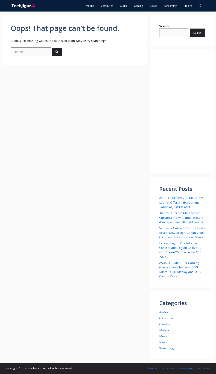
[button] (200, 6)
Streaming (170, 5)
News (153, 5)
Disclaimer (204, 368)
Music (163, 336)
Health (188, 5)
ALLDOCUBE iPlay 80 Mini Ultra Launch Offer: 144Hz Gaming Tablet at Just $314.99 (181, 202)
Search (164, 26)
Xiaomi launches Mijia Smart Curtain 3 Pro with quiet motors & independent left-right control (181, 217)
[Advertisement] (182, 111)
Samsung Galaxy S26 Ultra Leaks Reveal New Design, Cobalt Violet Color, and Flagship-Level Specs (182, 232)
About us (152, 368)
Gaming (138, 5)
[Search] (57, 52)
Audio (123, 5)
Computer (107, 5)
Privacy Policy (186, 368)
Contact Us (167, 368)
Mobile (90, 5)
